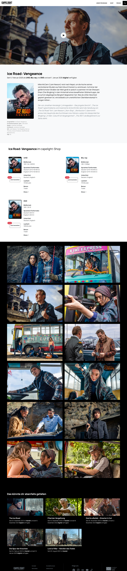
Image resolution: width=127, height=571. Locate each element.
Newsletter (35, 568)
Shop (111, 3)
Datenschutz (49, 568)
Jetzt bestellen (15, 179)
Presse (118, 3)
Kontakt (34, 566)
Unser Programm (101, 3)
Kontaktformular (50, 566)
